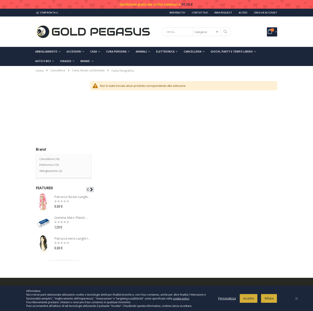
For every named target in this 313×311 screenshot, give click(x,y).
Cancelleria (57, 70)
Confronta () (47, 12)
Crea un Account (265, 12)
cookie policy (181, 300)
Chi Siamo (45, 233)
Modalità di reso (174, 269)
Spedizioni (170, 262)
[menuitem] (87, 61)
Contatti (44, 240)
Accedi (243, 12)
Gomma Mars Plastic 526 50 (72, 152)
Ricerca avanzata (50, 269)
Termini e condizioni (176, 248)
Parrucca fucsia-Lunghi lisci (72, 131)
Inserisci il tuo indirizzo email (240, 253)
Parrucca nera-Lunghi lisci (72, 173)
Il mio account (48, 248)
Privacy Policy (172, 233)
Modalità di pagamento (178, 255)
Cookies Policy (172, 240)
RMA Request (223, 12)
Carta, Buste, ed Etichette (88, 70)
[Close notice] (296, 300)
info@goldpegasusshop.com (121, 267)
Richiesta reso (48, 262)
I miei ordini (46, 255)
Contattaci (200, 12)
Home (40, 70)
